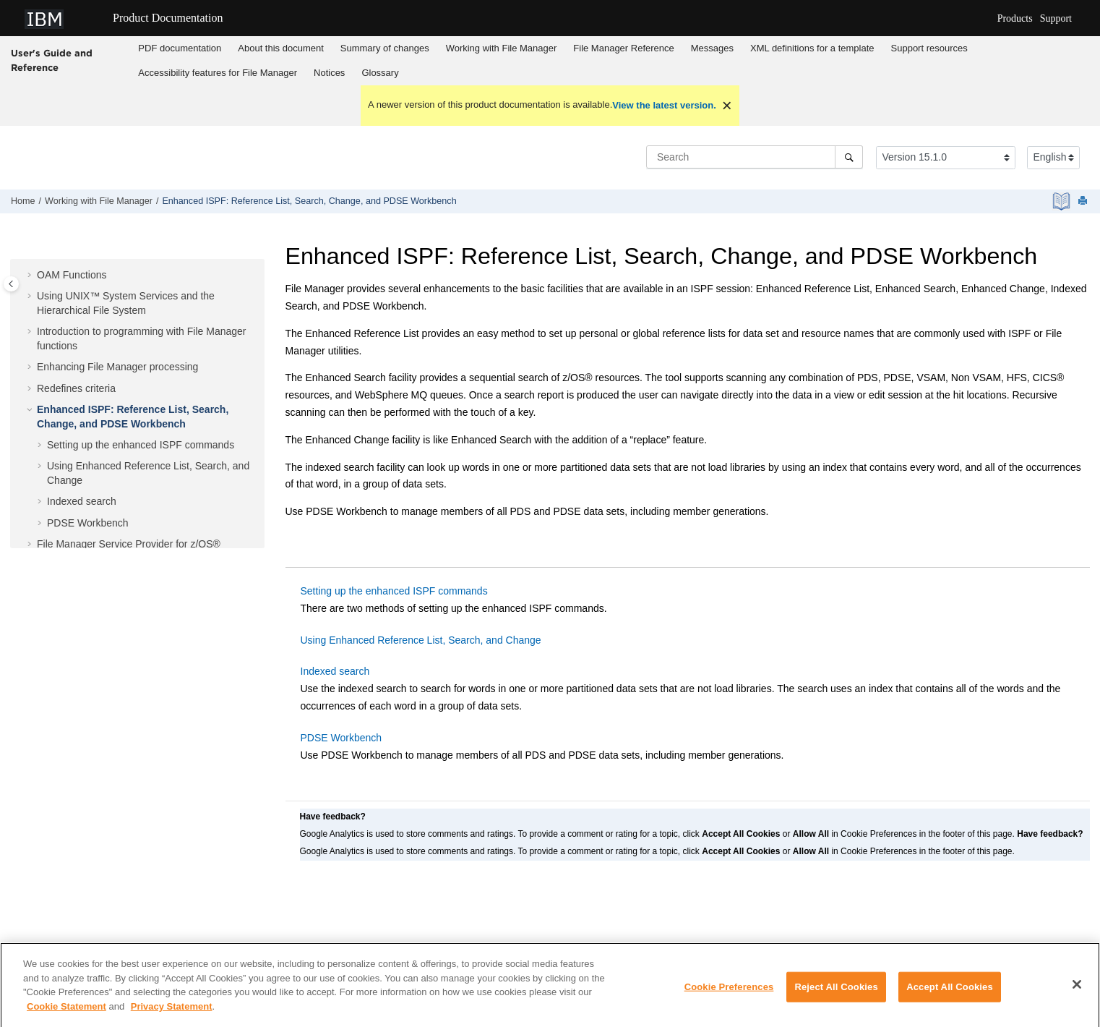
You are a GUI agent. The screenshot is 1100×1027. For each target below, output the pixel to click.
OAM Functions (71, 275)
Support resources (929, 48)
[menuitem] (180, 48)
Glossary (379, 72)
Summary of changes (384, 48)
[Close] (1077, 991)
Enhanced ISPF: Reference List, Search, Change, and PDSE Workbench (309, 201)
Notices (329, 72)
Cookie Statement (66, 1012)
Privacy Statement (171, 1012)
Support (1056, 18)
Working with (501, 48)
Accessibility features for (217, 72)
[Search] (849, 157)
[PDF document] (1062, 201)
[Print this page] (1084, 201)
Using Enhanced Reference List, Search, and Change (421, 640)
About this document (281, 48)
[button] (31, 275)
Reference (623, 48)
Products (1015, 18)
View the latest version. (664, 105)
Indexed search (81, 501)
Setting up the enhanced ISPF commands (140, 445)
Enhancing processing (117, 366)
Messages (712, 48)
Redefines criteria (76, 388)
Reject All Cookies (835, 993)
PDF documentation (179, 48)
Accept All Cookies (949, 993)
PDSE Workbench (88, 523)
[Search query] (754, 157)
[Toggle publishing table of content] (11, 283)
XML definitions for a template (812, 48)
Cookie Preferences (729, 993)
